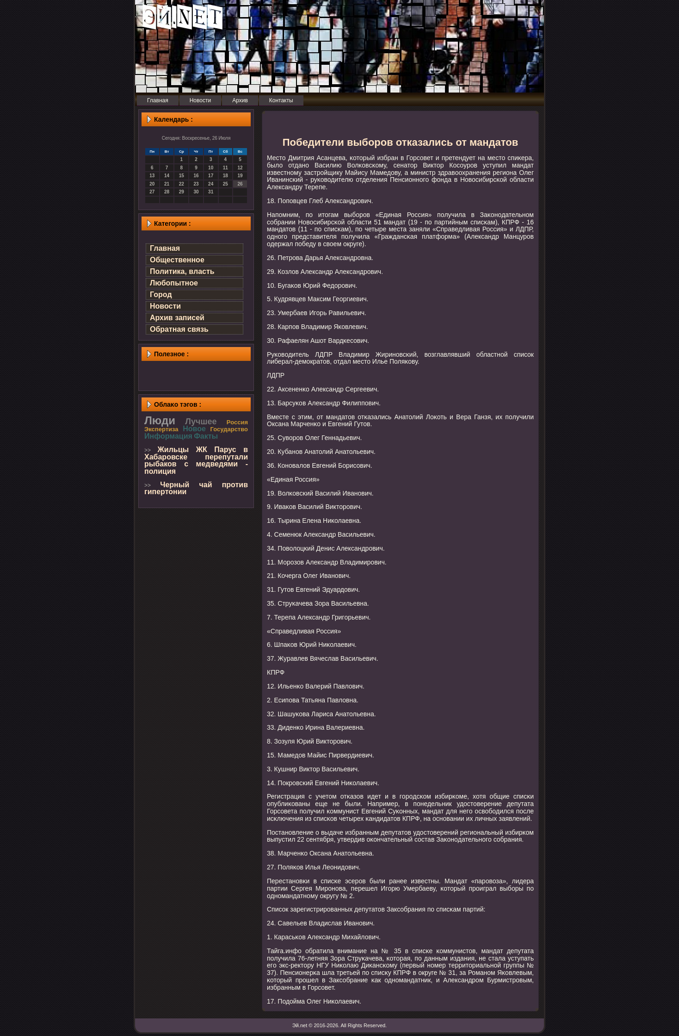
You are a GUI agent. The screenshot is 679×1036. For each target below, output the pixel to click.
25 (225, 183)
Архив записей (177, 318)
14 (166, 175)
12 (240, 167)
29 (181, 191)
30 (195, 191)
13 (151, 175)
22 (181, 183)
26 (240, 183)
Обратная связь (179, 329)
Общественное (177, 260)
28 (166, 191)
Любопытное (174, 283)
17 (210, 175)
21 (166, 183)
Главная (165, 248)
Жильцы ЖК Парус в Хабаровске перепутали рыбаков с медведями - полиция (196, 460)
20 (151, 183)
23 (195, 183)
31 (210, 191)
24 (210, 183)
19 (240, 175)
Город (161, 294)
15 (181, 175)
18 (225, 175)
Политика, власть (182, 271)
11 (225, 167)
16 (195, 175)
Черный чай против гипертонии (196, 488)
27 (151, 191)
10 (210, 167)
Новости (165, 306)
